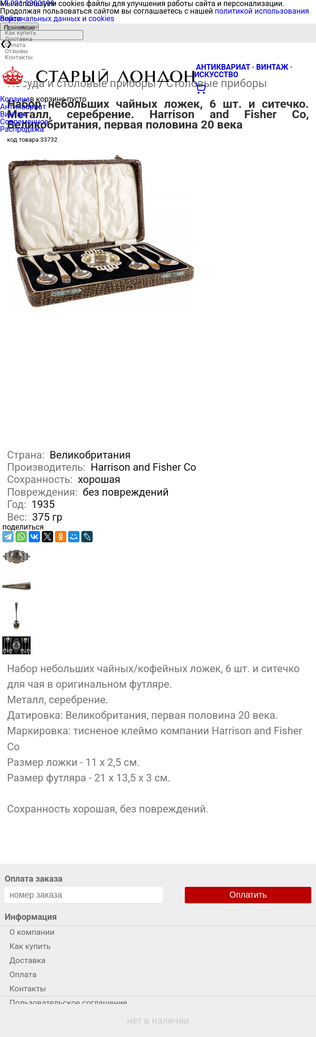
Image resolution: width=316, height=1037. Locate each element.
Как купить (20, 32)
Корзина (15, 99)
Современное (24, 121)
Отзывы (16, 51)
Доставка (18, 38)
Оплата (15, 44)
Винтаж (13, 114)
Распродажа (22, 129)
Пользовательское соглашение (68, 1002)
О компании (22, 26)
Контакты (19, 57)
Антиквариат (23, 106)
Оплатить (248, 895)
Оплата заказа (34, 879)
